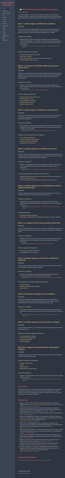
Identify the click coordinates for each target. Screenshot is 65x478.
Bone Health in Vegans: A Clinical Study (38, 90)
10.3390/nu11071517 (27, 428)
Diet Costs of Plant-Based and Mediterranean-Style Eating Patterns (45, 277)
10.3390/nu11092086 (48, 411)
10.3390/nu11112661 (45, 441)
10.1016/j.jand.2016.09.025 (31, 406)
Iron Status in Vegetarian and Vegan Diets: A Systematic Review (44, 169)
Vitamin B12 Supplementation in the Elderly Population (42, 130)
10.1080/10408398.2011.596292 (30, 451)
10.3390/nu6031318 (27, 438)
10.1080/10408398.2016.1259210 (30, 421)
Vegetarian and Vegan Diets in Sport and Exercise (40, 243)
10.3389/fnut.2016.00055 (49, 444)
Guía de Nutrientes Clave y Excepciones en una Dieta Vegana (35, 460)
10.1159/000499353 (29, 433)
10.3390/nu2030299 (27, 414)
